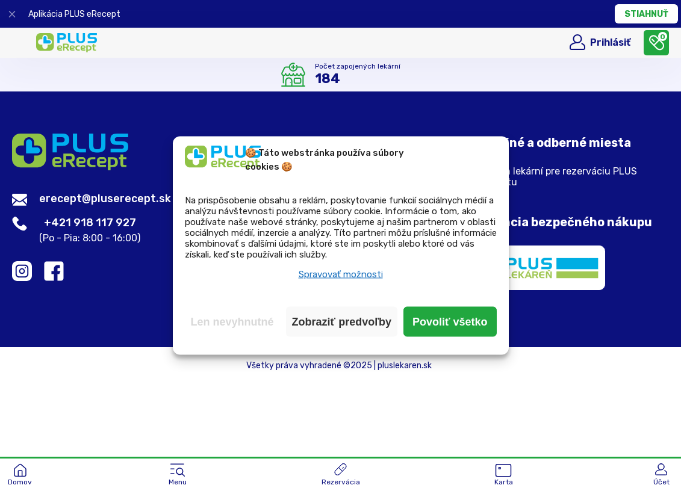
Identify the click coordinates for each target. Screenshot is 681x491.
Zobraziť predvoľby (342, 322)
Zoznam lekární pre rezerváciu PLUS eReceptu (555, 177)
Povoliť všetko (450, 322)
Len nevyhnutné (232, 322)
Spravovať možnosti (341, 274)
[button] (177, 475)
